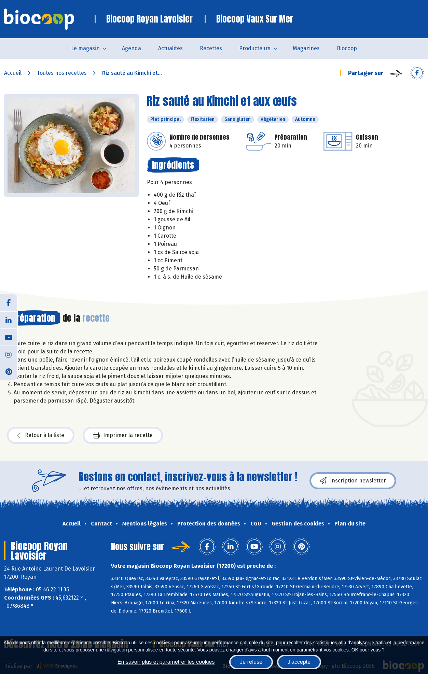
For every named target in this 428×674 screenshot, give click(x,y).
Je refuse (251, 662)
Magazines (306, 48)
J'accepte (299, 662)
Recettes (211, 48)
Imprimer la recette (123, 435)
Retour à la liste (40, 435)
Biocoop (347, 48)
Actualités (170, 48)
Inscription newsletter (353, 480)
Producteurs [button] (255, 48)
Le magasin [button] (85, 48)
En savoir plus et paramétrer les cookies (166, 662)
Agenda (131, 48)
